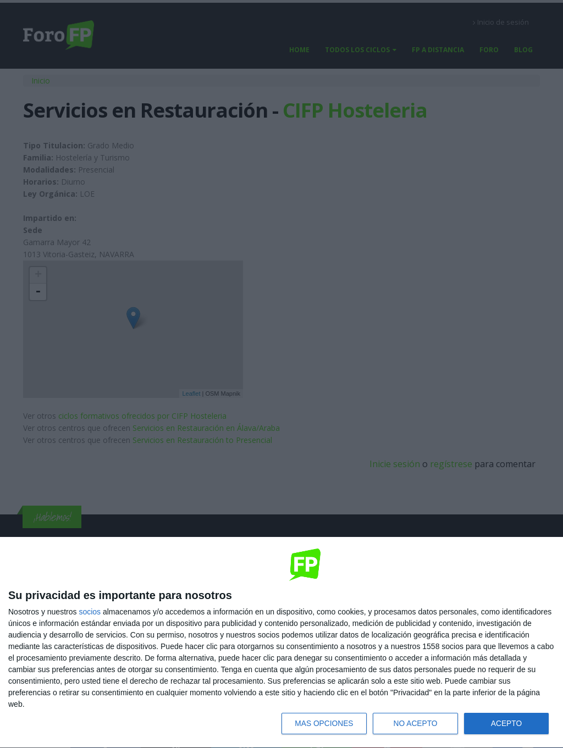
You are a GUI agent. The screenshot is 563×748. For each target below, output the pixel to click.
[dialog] (281, 642)
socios (90, 611)
